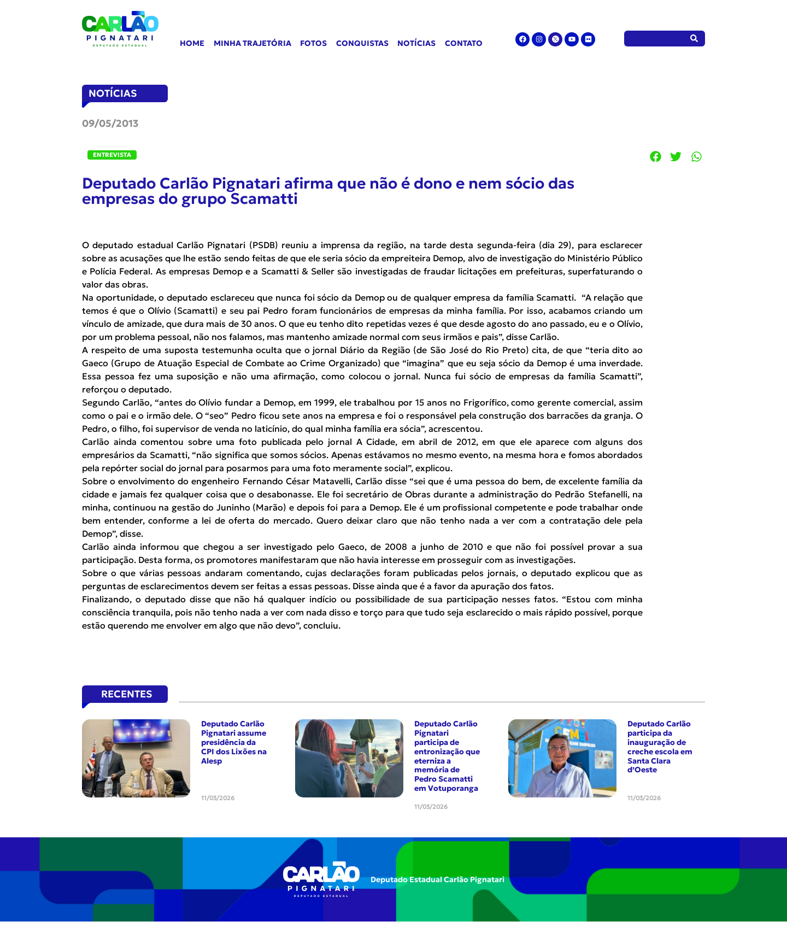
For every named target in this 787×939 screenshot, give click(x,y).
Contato (464, 43)
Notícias (416, 43)
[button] (656, 156)
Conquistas (362, 43)
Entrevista (112, 155)
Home (192, 43)
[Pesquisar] (694, 38)
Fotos (313, 43)
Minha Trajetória (252, 43)
